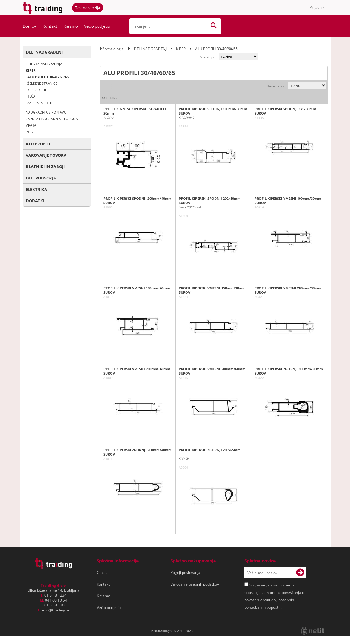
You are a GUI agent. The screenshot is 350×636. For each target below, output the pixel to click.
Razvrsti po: (207, 57)
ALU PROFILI (38, 144)
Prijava (316, 7)
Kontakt (49, 26)
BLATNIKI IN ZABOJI (45, 166)
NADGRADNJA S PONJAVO (46, 112)
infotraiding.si (55, 610)
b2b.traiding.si (112, 48)
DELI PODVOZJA (41, 178)
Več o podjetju (97, 26)
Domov (29, 26)
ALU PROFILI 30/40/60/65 (48, 76)
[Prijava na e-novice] (300, 572)
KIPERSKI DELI (38, 89)
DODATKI (35, 200)
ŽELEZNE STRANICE (42, 83)
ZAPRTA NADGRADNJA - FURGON (52, 118)
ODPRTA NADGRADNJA (44, 64)
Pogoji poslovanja (185, 572)
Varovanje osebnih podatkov (195, 584)
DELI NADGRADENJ (44, 52)
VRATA (31, 125)
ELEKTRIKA (36, 189)
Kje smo (70, 26)
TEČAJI (32, 96)
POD (29, 131)
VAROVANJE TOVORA (46, 155)
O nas (102, 572)
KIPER (30, 70)
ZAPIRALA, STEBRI (41, 102)
